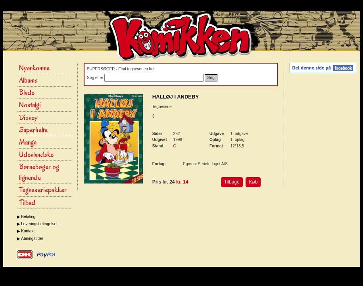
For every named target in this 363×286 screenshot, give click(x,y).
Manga (27, 142)
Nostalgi (30, 105)
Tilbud (27, 202)
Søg (211, 77)
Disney (28, 117)
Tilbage (232, 182)
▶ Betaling (26, 216)
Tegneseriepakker (43, 190)
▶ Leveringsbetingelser (37, 224)
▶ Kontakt (26, 231)
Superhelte (33, 130)
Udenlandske (36, 154)
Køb (253, 182)
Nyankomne (34, 68)
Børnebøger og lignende (39, 172)
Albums (28, 80)
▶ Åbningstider (30, 238)
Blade (27, 92)
